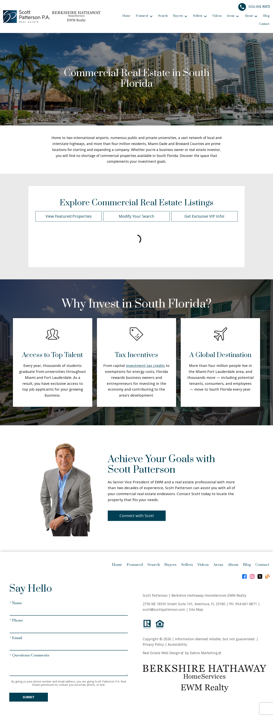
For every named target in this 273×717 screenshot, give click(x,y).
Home (126, 16)
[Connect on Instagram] (252, 576)
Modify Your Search (136, 216)
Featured (135, 565)
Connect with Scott (137, 515)
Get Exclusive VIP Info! (204, 216)
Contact (264, 24)
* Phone (16, 620)
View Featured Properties (69, 216)
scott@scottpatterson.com (164, 609)
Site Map (196, 609)
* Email (16, 638)
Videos (216, 16)
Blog (266, 16)
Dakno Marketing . (206, 652)
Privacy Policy (153, 644)
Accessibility (177, 644)
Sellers (187, 565)
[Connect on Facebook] (244, 576)
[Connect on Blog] (267, 576)
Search (163, 16)
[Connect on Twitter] (260, 576)
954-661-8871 (246, 604)
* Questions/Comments (29, 655)
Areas (218, 565)
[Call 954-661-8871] (254, 7)
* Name (16, 603)
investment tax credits (145, 365)
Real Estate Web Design (163, 652)
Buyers (170, 565)
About (233, 565)
